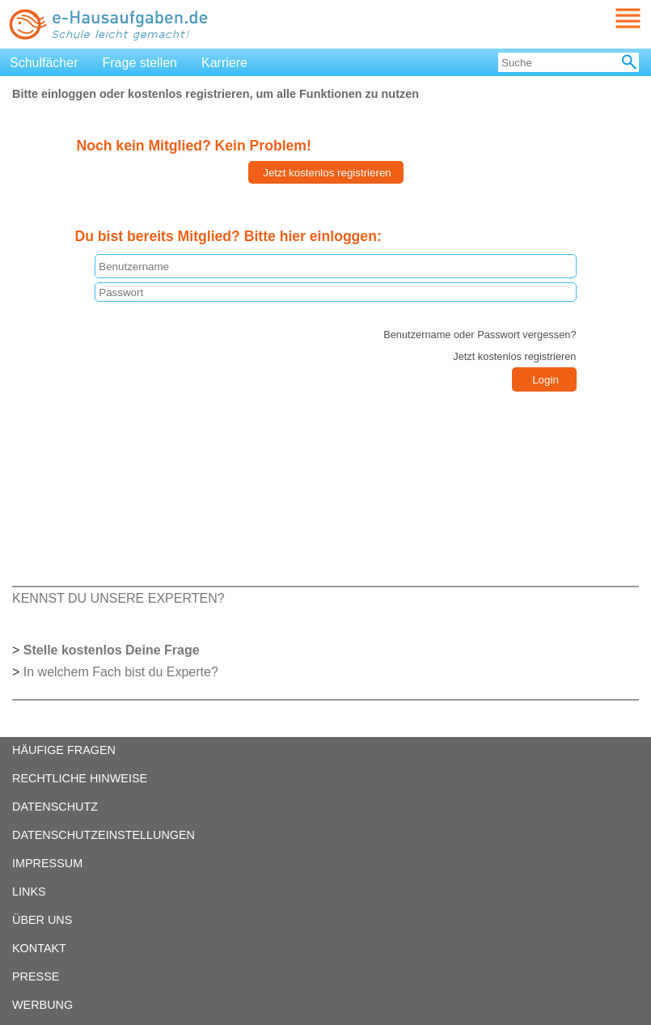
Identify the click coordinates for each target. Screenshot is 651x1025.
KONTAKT (39, 948)
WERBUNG (42, 1004)
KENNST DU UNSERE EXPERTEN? (118, 598)
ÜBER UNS (42, 919)
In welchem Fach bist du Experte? (120, 672)
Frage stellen (140, 63)
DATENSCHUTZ (55, 806)
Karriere (224, 63)
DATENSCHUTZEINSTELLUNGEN (103, 834)
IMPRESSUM (47, 863)
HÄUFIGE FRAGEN (64, 749)
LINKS (29, 891)
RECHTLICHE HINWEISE (79, 778)
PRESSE (35, 976)
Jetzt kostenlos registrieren (514, 356)
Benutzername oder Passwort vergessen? (479, 334)
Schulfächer (44, 63)
